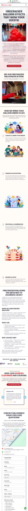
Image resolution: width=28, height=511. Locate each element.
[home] (6, 5)
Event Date (6, 480)
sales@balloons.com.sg (15, 2)
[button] (26, 5)
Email (5, 466)
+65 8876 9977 (15, 1)
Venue (5, 489)
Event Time (6, 485)
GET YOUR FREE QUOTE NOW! (14, 66)
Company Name (7, 457)
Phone (5, 470)
